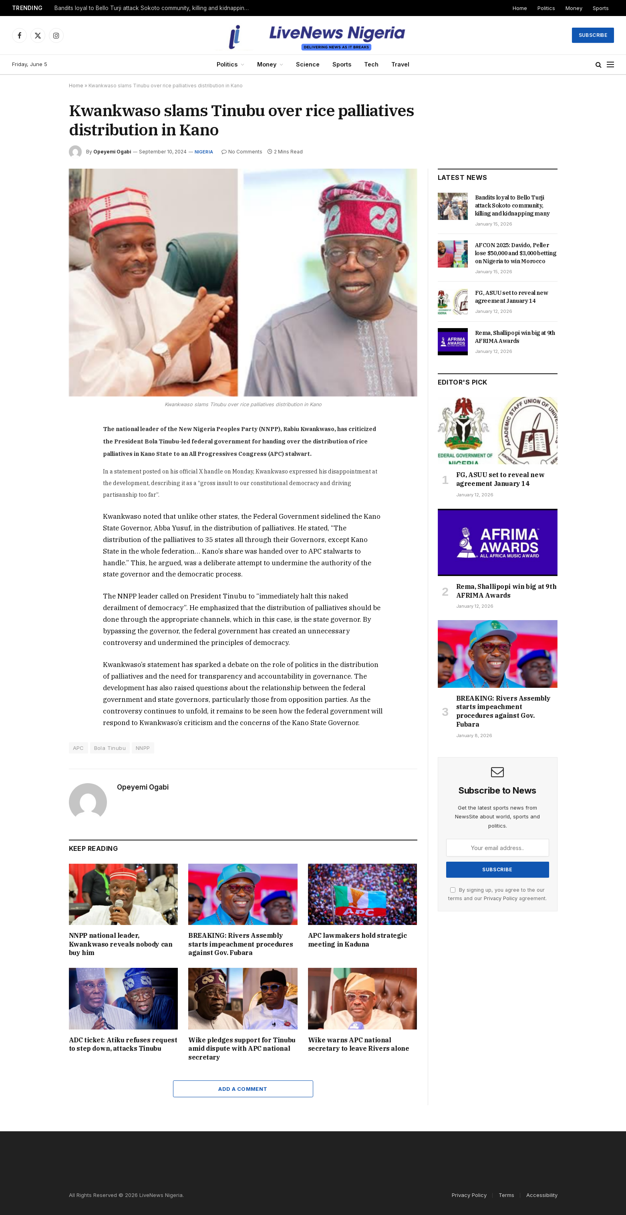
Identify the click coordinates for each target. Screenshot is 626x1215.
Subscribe (593, 35)
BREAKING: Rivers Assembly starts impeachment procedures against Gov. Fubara (240, 944)
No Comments (241, 152)
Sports (601, 8)
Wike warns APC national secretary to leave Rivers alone (358, 1044)
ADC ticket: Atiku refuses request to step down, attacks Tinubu (123, 1044)
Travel (400, 64)
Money (574, 8)
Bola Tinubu (110, 748)
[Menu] (610, 65)
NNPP (143, 748)
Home (520, 8)
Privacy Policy (500, 898)
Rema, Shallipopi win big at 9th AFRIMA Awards (515, 337)
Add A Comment (242, 1089)
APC (78, 748)
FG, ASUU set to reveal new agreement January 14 (511, 296)
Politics (546, 8)
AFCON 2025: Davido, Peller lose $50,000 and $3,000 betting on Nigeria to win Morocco (515, 253)
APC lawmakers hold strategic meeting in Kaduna (357, 939)
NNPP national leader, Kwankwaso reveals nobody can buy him (121, 944)
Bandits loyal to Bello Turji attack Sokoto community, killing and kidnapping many (154, 8)
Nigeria (204, 152)
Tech (371, 64)
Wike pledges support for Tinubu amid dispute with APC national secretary (242, 1049)
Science (308, 64)
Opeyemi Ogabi (112, 152)
